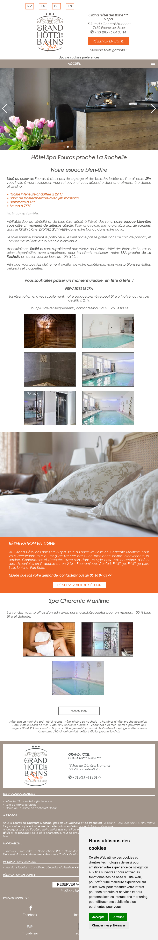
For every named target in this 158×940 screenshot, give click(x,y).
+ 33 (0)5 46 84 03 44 (110, 32)
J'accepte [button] (98, 917)
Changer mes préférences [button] (108, 925)
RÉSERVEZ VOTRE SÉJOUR (79, 585)
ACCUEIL (74, 63)
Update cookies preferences (78, 57)
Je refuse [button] (118, 917)
